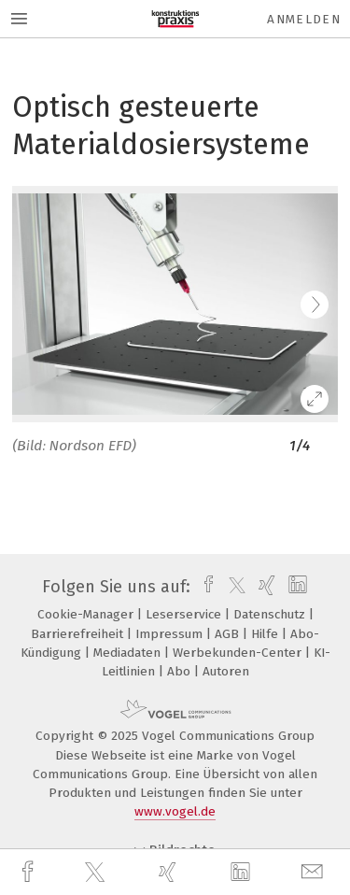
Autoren (226, 671)
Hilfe (266, 634)
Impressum (170, 634)
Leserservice (185, 614)
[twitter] (97, 872)
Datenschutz (271, 614)
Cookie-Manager (87, 614)
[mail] (314, 872)
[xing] (170, 872)
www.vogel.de (175, 811)
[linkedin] (243, 872)
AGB (229, 634)
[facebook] (29, 872)
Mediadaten (128, 653)
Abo (180, 671)
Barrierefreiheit (79, 634)
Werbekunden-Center (239, 653)
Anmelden (304, 19)
